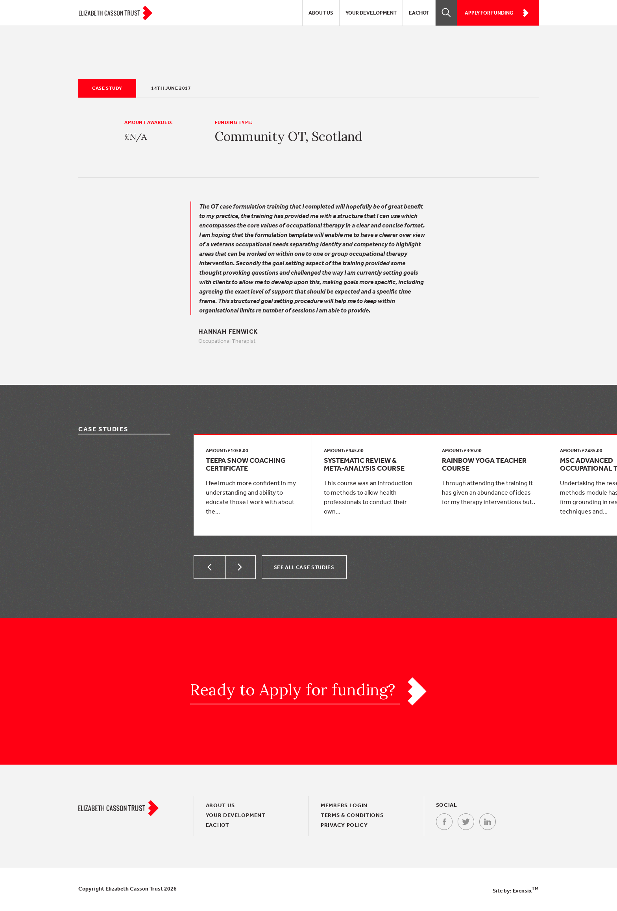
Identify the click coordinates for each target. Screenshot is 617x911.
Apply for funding (497, 13)
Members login (344, 805)
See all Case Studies (304, 567)
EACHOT (419, 12)
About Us (320, 12)
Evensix (526, 890)
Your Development (371, 12)
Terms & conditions (352, 815)
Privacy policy (344, 824)
